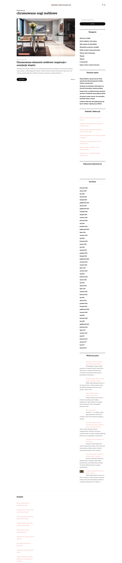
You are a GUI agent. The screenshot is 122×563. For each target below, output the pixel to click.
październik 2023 (84, 229)
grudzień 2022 (83, 253)
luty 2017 (82, 345)
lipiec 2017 (83, 330)
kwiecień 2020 (84, 318)
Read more (22, 79)
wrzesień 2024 (83, 211)
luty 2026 (82, 194)
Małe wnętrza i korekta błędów (88, 44)
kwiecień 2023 (84, 241)
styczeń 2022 (83, 285)
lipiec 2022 (83, 268)
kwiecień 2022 (84, 277)
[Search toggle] (104, 5)
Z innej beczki (83, 62)
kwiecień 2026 (84, 188)
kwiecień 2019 (84, 327)
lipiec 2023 (83, 232)
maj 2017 (82, 336)
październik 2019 (84, 324)
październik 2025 (84, 203)
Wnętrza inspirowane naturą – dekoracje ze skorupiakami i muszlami (25, 559)
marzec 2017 (83, 342)
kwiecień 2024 (84, 220)
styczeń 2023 (83, 250)
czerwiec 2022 (83, 271)
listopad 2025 (83, 200)
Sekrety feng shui (91, 410)
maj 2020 (82, 315)
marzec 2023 (83, 244)
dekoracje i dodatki (85, 38)
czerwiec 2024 (83, 217)
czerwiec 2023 (83, 235)
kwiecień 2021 (84, 294)
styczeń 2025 (83, 206)
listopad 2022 (83, 256)
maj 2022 (82, 274)
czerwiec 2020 (83, 312)
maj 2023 (82, 238)
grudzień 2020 (83, 303)
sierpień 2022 (83, 265)
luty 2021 (82, 297)
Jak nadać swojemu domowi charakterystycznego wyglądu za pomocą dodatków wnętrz (95, 425)
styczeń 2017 (83, 348)
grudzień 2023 (83, 226)
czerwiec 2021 (83, 291)
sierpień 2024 (83, 214)
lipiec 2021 (83, 288)
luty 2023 (82, 247)
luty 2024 (82, 223)
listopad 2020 (83, 306)
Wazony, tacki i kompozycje (87, 53)
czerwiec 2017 (83, 333)
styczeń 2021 (83, 300)
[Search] (92, 20)
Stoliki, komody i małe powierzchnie (90, 50)
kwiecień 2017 (84, 339)
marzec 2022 (83, 280)
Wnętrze (82, 56)
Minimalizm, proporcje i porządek (89, 47)
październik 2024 (84, 208)
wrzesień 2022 (83, 262)
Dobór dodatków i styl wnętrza (88, 41)
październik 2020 (84, 309)
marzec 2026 (83, 191)
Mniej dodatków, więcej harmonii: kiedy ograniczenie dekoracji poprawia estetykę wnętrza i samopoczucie (91, 81)
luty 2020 (82, 321)
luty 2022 (82, 283)
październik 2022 (84, 259)
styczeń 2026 (83, 197)
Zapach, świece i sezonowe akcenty (89, 65)
